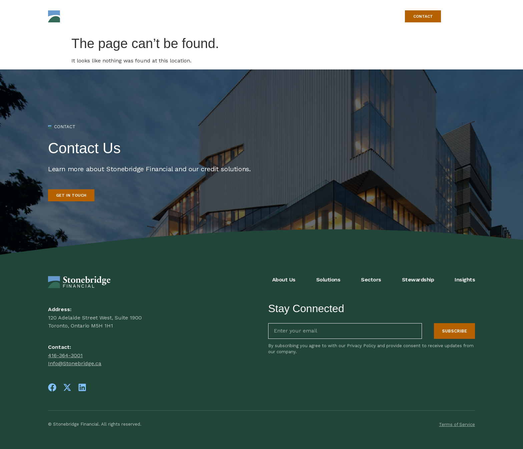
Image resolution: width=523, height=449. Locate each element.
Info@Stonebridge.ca (74, 363)
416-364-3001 (65, 355)
